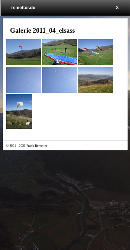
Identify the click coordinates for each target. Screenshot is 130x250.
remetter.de (23, 7)
